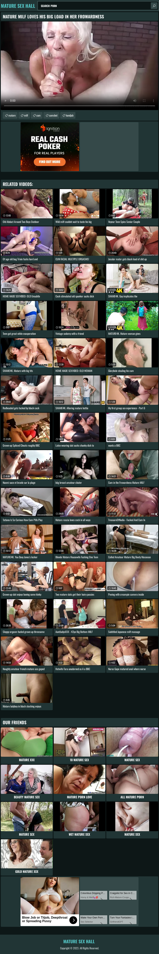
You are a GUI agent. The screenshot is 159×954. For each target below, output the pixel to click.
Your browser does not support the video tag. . (79, 66)
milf (26, 115)
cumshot (53, 115)
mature (12, 115)
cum (38, 115)
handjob (69, 115)
